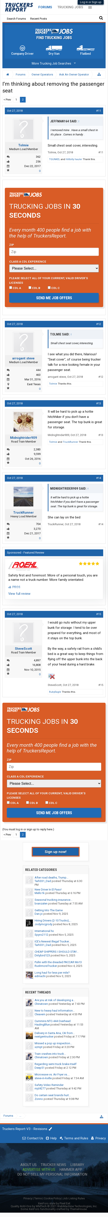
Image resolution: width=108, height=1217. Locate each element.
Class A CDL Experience (27, 261)
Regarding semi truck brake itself (55, 1064)
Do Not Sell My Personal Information (52, 1174)
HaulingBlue (42, 1024)
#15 (98, 614)
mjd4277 (40, 1088)
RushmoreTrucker (46, 965)
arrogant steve (23, 358)
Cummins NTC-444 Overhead (53, 1021)
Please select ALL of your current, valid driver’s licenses (48, 280)
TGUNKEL (54, 159)
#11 (98, 110)
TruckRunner (70, 442)
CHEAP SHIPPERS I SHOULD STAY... (56, 951)
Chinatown (41, 1003)
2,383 (37, 449)
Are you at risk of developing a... (55, 1000)
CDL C (54, 288)
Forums (45, 7)
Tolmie (23, 145)
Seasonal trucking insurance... (53, 899)
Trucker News (53, 1165)
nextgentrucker (44, 1036)
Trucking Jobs (70, 7)
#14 (98, 478)
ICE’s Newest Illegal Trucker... (53, 941)
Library (77, 1165)
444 (38, 370)
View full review (19, 594)
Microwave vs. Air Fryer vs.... (52, 1074)
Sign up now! (56, 852)
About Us (28, 1165)
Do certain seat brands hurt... (53, 1095)
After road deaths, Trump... (51, 877)
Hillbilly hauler (74, 159)
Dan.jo (39, 913)
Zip (11, 244)
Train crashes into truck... (50, 1053)
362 (38, 156)
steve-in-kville (43, 1078)
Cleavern (40, 1014)
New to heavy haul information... (55, 1010)
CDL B (34, 288)
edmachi (40, 976)
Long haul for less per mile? (52, 972)
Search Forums (16, 18)
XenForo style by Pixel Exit (54, 1203)
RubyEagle (55, 692)
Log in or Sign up (90, 2)
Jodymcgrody (43, 924)
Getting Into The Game (49, 910)
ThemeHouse (78, 1209)
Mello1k (40, 893)
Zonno (39, 1099)
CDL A (15, 288)
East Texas (34, 384)
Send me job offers (54, 298)
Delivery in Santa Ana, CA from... (55, 1033)
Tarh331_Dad (43, 881)
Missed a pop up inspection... (53, 1043)
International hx (44, 931)
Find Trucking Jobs (54, 37)
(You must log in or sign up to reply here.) (28, 829)
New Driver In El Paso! (48, 889)
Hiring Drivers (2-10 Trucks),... (53, 920)
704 (38, 524)
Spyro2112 (41, 934)
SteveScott (23, 649)
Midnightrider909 (23, 438)
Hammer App (70, 1169)
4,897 (37, 660)
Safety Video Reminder (49, 1085)
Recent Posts (38, 18)
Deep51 (39, 1067)
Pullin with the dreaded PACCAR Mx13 (58, 962)
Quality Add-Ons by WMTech (54, 1206)
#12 (98, 324)
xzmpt (38, 1047)
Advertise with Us (39, 1169)
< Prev (7, 99)
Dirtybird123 (42, 955)
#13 (98, 403)
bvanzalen (41, 903)
